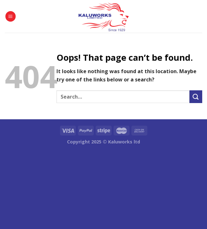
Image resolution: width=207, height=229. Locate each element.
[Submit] (195, 96)
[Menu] (10, 16)
